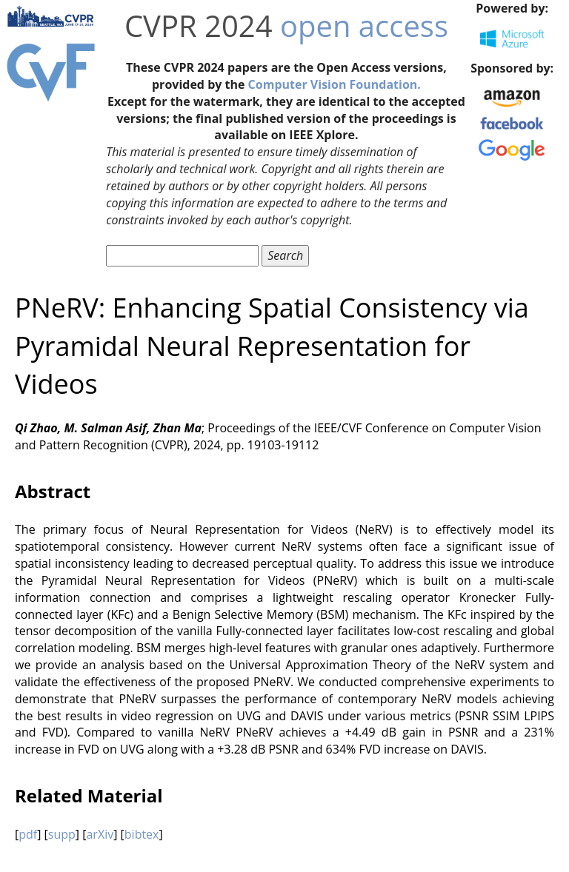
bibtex (141, 834)
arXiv (99, 834)
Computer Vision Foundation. (334, 84)
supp (62, 834)
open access (364, 25)
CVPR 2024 (198, 25)
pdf (28, 834)
